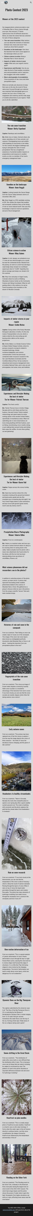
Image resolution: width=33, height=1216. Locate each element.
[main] (16, 10)
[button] (2, 2)
